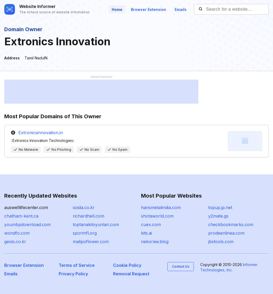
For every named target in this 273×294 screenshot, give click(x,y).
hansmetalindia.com (161, 207)
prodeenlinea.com (226, 233)
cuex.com (151, 224)
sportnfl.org (85, 233)
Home (117, 9)
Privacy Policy (73, 273)
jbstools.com (221, 241)
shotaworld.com (157, 216)
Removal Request (131, 273)
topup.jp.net (220, 207)
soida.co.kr (84, 207)
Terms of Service (77, 265)
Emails (181, 9)
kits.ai (146, 233)
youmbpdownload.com (27, 224)
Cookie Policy (127, 265)
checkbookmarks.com (230, 224)
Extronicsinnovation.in (40, 132)
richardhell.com (88, 216)
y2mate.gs (218, 216)
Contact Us (180, 266)
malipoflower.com (91, 241)
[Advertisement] (101, 92)
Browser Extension (148, 9)
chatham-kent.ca (21, 216)
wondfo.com (17, 233)
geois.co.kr (15, 241)
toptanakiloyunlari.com (96, 224)
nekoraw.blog (154, 241)
